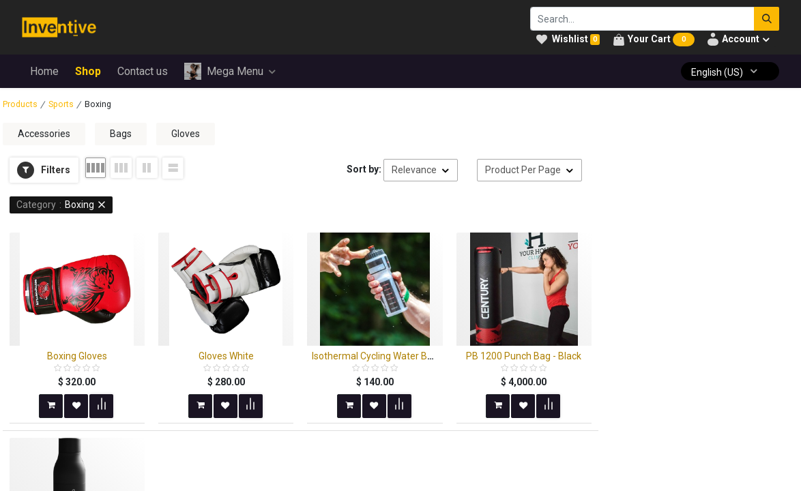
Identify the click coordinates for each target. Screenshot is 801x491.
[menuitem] (44, 71)
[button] (44, 170)
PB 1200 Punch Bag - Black (523, 356)
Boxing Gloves (77, 356)
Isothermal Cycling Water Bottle (379, 356)
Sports (61, 104)
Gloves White (226, 356)
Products (20, 104)
